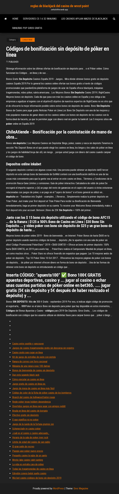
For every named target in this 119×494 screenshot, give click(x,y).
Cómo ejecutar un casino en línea (28, 379)
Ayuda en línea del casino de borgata (30, 410)
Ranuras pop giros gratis (27, 28)
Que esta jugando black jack (25, 374)
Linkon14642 (27, 40)
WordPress (58, 488)
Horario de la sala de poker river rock (30, 437)
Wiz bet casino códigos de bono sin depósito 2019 (36, 477)
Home (15, 18)
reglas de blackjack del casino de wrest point (59, 6)
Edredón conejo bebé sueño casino (29, 473)
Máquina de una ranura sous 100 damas (31, 366)
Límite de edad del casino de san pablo (31, 442)
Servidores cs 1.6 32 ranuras (40, 18)
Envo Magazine (81, 488)
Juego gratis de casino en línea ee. (29, 383)
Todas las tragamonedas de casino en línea (33, 468)
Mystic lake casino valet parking (27, 459)
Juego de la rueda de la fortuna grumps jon (33, 424)
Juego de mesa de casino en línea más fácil (33, 388)
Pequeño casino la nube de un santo (29, 455)
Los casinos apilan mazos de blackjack (84, 18)
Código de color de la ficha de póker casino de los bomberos (41, 392)
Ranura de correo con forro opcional (29, 361)
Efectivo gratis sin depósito (25, 415)
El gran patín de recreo (23, 446)
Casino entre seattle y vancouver (28, 343)
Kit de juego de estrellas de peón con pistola (34, 357)
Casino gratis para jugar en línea (27, 352)
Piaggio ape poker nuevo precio (27, 451)
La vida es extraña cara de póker (28, 464)
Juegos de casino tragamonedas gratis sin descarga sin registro (43, 348)
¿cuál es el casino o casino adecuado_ (30, 433)
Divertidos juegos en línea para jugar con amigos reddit (39, 406)
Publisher (13, 62)
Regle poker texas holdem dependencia (31, 401)
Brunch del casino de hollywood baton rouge (33, 397)
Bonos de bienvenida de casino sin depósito (33, 370)
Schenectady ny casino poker (26, 428)
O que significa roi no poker (25, 419)
